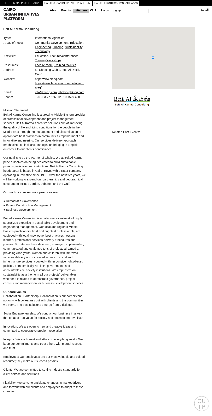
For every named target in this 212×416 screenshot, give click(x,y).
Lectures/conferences (64, 56)
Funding (58, 47)
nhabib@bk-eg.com (71, 92)
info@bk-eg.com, (46, 92)
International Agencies (49, 38)
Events (66, 10)
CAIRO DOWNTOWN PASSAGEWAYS (116, 3)
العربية (205, 9)
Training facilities (65, 65)
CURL (94, 10)
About (54, 10)
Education (76, 42)
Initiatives (80, 10)
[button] (153, 57)
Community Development (52, 42)
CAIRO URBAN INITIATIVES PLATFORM (67, 3)
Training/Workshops (48, 60)
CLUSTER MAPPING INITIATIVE (22, 3)
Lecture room (44, 65)
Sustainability (73, 47)
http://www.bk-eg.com (49, 79)
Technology (42, 51)
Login (105, 10)
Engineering (43, 47)
